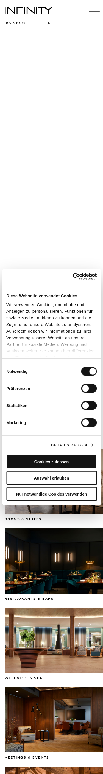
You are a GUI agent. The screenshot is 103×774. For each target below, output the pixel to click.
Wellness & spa (24, 678)
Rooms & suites (23, 519)
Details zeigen (69, 445)
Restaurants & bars (29, 598)
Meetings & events (27, 757)
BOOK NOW (15, 23)
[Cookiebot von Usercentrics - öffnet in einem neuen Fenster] (73, 276)
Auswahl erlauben (51, 477)
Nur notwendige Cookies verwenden (51, 494)
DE (50, 23)
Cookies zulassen (51, 461)
